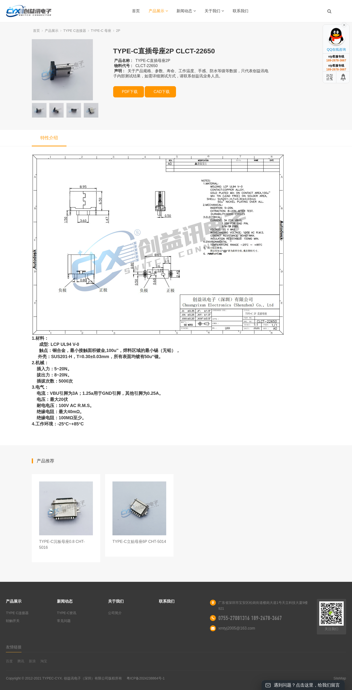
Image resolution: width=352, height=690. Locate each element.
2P (118, 31)
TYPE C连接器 (74, 31)
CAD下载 (162, 92)
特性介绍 (49, 137)
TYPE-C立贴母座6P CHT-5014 (139, 541)
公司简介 (115, 613)
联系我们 (240, 11)
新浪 (32, 661)
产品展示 (158, 11)
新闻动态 (186, 11)
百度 (9, 661)
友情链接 (14, 647)
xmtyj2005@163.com (236, 628)
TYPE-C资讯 (66, 613)
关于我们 (214, 11)
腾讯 (20, 661)
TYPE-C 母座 (101, 31)
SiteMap (339, 678)
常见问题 (64, 621)
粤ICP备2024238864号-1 (146, 678)
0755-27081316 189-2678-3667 (250, 618)
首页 (136, 11)
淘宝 (43, 661)
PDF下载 (130, 92)
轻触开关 (13, 621)
